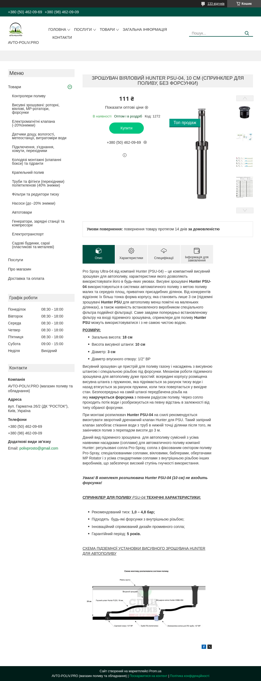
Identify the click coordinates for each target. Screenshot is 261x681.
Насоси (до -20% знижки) (33, 203)
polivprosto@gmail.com (38, 448)
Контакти (62, 37)
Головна (57, 29)
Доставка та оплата (26, 278)
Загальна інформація (145, 29)
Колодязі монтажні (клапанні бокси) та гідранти (36, 162)
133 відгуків (216, 4)
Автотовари (22, 212)
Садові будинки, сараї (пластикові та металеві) (33, 245)
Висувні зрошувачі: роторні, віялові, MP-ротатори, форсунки (35, 109)
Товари (107, 29)
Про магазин (19, 269)
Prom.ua (155, 671)
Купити (127, 128)
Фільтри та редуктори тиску (35, 194)
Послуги (83, 29)
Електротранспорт (28, 234)
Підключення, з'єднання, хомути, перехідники (33, 149)
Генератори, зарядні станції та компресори (38, 223)
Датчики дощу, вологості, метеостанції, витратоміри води (39, 136)
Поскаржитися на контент (148, 676)
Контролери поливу (29, 96)
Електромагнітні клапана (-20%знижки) (33, 123)
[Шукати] (247, 33)
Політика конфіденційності (189, 676)
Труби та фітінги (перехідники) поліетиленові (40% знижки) (38, 183)
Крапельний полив (28, 172)
